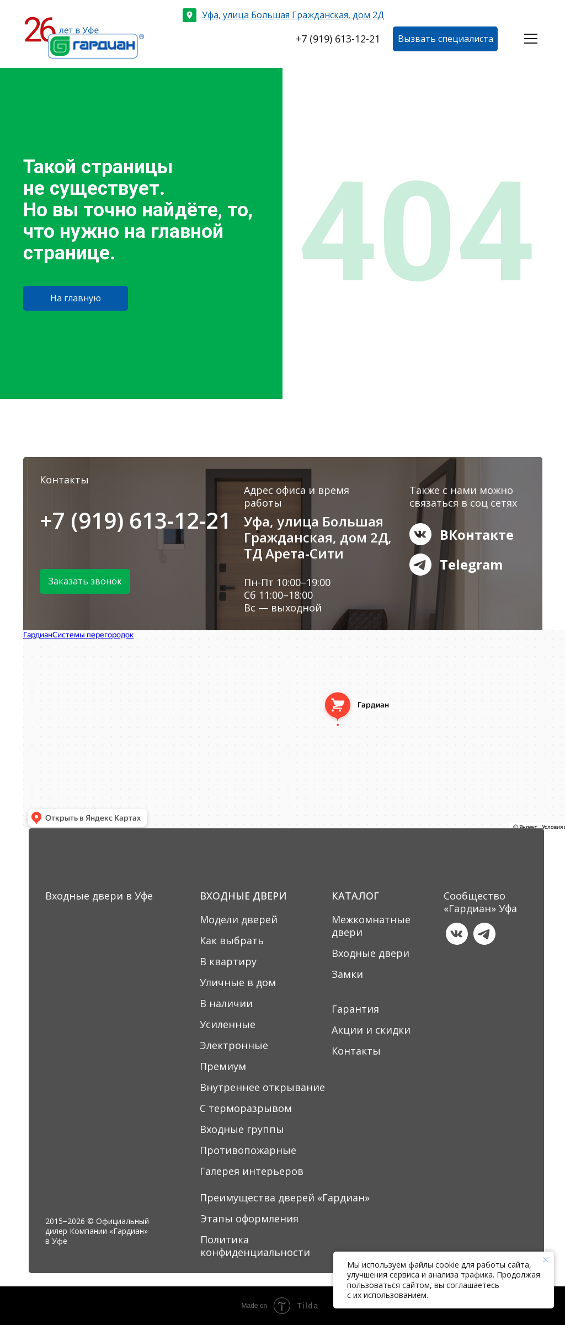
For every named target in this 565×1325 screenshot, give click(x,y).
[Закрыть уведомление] (545, 1259)
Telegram (471, 564)
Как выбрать (232, 940)
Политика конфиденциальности (255, 1246)
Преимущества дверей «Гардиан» (285, 1197)
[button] (445, 38)
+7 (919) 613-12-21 (135, 520)
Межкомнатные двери (371, 926)
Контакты (356, 1050)
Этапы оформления (249, 1218)
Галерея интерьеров (251, 1171)
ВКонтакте (477, 534)
